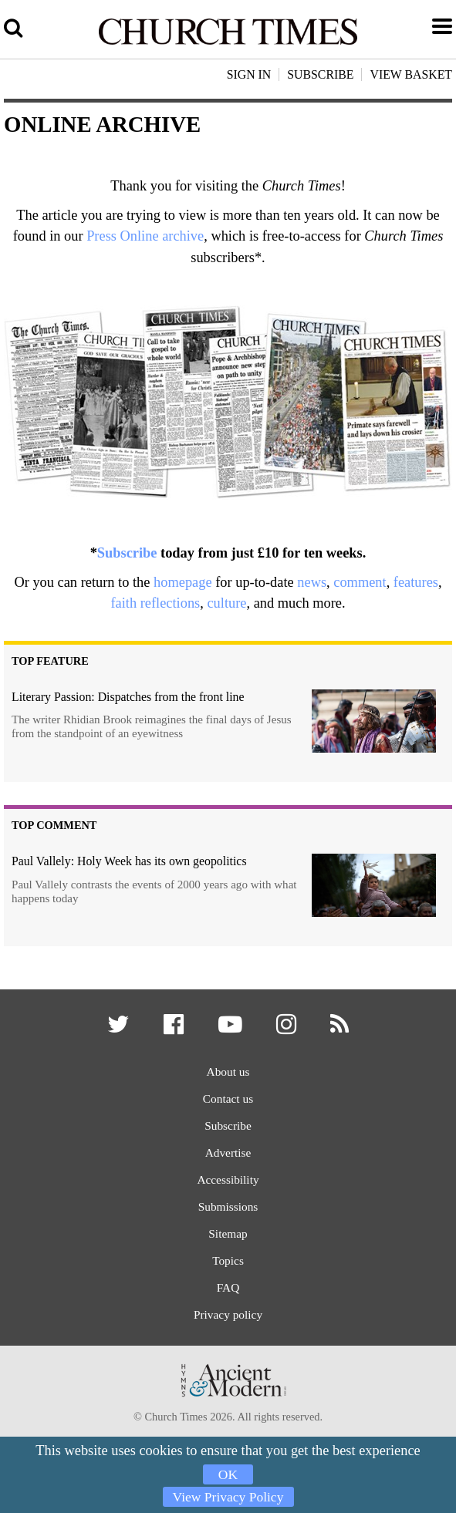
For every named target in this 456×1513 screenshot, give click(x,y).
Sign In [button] (249, 74)
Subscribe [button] (320, 74)
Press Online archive (145, 236)
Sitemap (228, 1248)
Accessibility (227, 1190)
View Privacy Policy (228, 1485)
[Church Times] (228, 42)
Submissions (228, 1218)
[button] (114, 1030)
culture (226, 603)
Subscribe (127, 553)
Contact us (228, 1103)
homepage (183, 582)
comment (359, 582)
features (416, 582)
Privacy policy (227, 1334)
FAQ (228, 1306)
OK (228, 1450)
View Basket (411, 74)
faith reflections (155, 603)
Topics (228, 1276)
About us (228, 1074)
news (311, 582)
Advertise (228, 1161)
